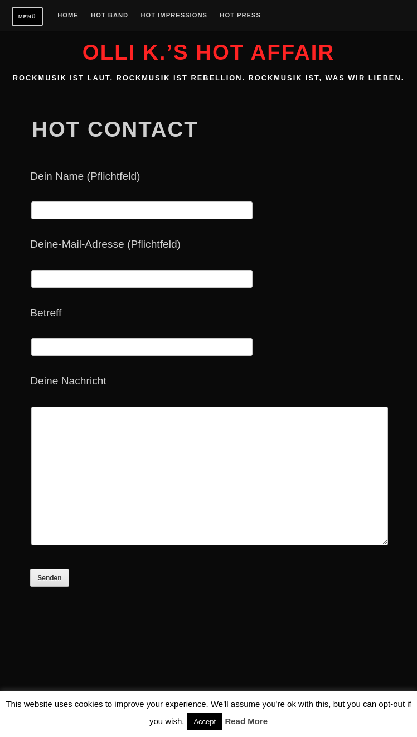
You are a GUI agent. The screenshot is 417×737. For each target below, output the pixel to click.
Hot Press (240, 15)
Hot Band (109, 15)
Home (68, 15)
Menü (27, 16)
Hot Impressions (174, 15)
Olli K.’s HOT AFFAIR (208, 52)
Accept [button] (204, 721)
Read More (246, 721)
